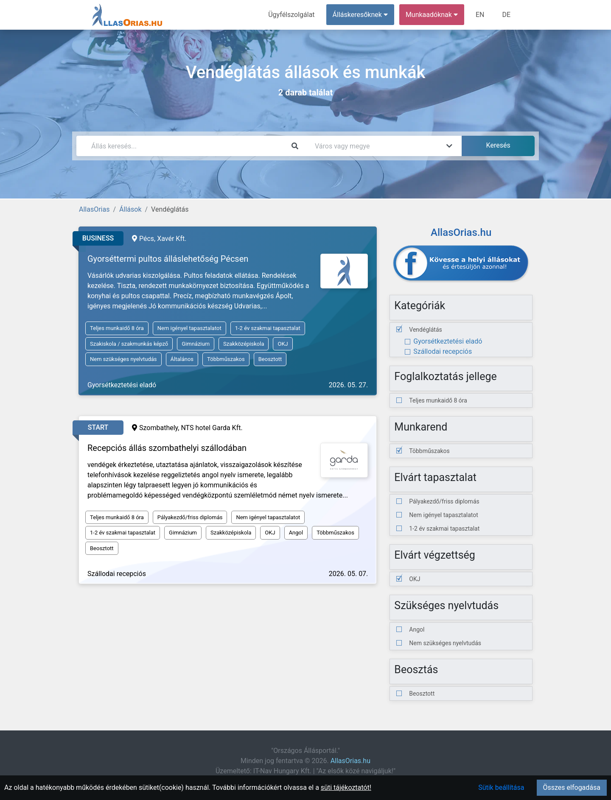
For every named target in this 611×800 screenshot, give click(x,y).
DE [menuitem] (506, 15)
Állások (130, 209)
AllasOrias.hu (350, 761)
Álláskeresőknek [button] (360, 15)
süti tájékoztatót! (346, 787)
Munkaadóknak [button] (432, 15)
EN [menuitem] (480, 15)
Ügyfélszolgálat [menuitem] (291, 15)
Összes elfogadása (571, 787)
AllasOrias (94, 209)
